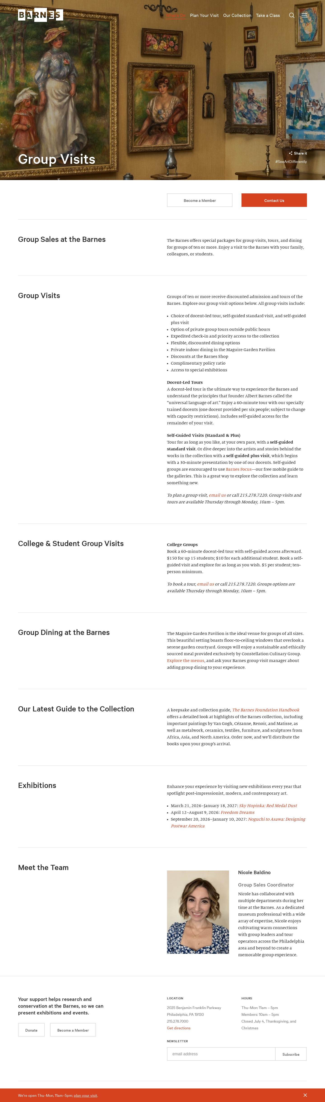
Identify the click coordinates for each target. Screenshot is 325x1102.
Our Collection (237, 15)
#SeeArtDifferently (291, 161)
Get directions (178, 1027)
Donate (31, 1030)
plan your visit (85, 1095)
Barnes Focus (239, 469)
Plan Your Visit (204, 15)
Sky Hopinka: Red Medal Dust (268, 805)
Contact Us (274, 200)
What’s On (176, 15)
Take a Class (268, 15)
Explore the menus (185, 660)
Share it (297, 152)
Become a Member (200, 200)
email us (217, 495)
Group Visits (56, 158)
